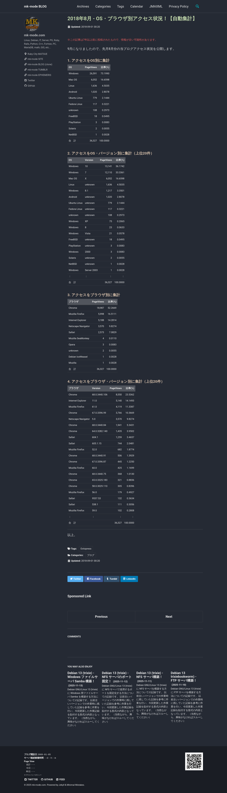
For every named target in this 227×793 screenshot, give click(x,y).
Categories (103, 6)
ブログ (90, 555)
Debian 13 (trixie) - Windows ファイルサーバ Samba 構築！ (82, 677)
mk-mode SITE (33, 59)
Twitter (29, 80)
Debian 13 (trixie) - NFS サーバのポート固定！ (117, 677)
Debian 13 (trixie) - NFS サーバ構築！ (149, 675)
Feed (60, 779)
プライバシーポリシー (34, 775)
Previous (101, 616)
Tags (120, 6)
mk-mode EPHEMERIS (37, 75)
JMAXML (156, 6)
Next (169, 616)
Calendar (136, 6)
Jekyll (61, 785)
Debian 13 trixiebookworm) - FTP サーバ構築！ (184, 676)
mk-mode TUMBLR (35, 69)
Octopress (85, 548)
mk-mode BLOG (35, 6)
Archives (83, 6)
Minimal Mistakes (75, 785)
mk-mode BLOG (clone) (38, 64)
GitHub (29, 85)
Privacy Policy (178, 6)
